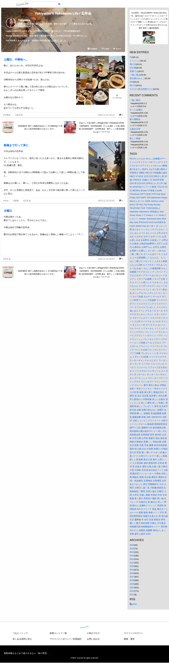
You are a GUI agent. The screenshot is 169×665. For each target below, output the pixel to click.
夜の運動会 (135, 119)
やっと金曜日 (136, 110)
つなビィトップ (20, 633)
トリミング (135, 60)
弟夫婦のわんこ (137, 78)
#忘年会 (19, 115)
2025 (132, 548)
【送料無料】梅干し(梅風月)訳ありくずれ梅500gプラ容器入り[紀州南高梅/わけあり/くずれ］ (40, 127)
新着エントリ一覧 (58, 633)
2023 (132, 555)
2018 (132, 573)
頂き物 (133, 68)
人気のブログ (93, 633)
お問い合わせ (93, 639)
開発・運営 (129, 639)
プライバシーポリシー (60, 639)
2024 (132, 552)
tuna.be (84, 627)
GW (131, 82)
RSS (133, 604)
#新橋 (16, 200)
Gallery (92, 49)
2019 (132, 569)
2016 (132, 580)
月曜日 (8, 210)
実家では (134, 71)
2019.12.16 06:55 (106, 259)
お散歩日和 (135, 129)
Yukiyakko (24, 20)
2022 (132, 559)
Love (105, 49)
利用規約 (77, 639)
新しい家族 (135, 138)
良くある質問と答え (22, 639)
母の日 (133, 64)
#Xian (6, 200)
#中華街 (7, 115)
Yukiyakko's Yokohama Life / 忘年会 (63, 13)
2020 (132, 566)
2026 (132, 545)
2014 (132, 587)
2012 (132, 594)
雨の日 (133, 85)
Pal (131, 57)
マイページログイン (133, 633)
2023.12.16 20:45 (106, 200)
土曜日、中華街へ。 (16, 59)
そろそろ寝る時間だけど (141, 89)
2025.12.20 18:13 (106, 115)
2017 (132, 576)
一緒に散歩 (135, 75)
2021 (132, 562)
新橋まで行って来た (16, 145)
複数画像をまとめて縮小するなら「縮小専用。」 (27, 653)
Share (117, 49)
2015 (132, 584)
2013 (132, 591)
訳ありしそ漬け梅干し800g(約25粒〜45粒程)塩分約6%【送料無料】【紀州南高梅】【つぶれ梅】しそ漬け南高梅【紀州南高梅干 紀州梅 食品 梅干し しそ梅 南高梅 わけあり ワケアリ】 (102, 127)
